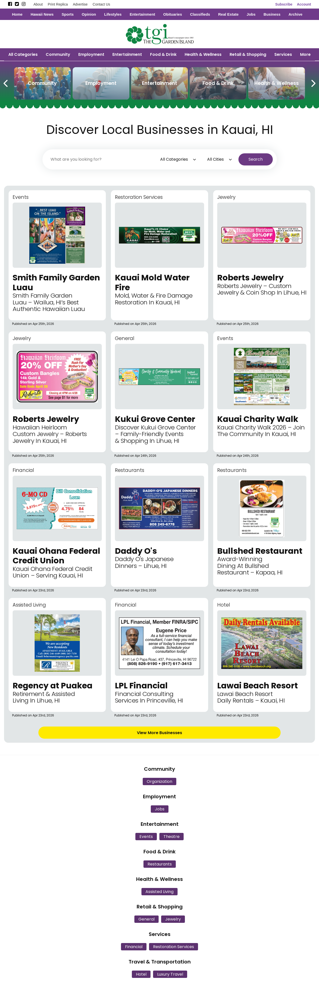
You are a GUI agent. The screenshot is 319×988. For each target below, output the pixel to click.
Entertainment (142, 14)
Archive (295, 14)
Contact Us (101, 4)
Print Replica (58, 4)
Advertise (80, 4)
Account (304, 4)
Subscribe (283, 4)
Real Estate (228, 14)
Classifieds (200, 14)
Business (272, 14)
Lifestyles (112, 14)
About (38, 4)
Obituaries (172, 14)
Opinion (89, 14)
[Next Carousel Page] (313, 82)
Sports (68, 14)
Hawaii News (42, 14)
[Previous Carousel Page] (6, 82)
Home (17, 14)
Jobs (251, 14)
